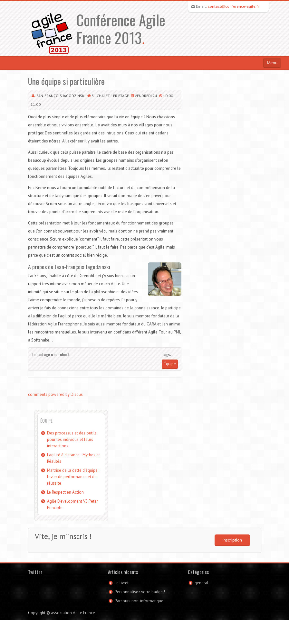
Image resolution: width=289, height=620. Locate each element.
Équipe (170, 364)
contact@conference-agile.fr (233, 6)
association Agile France (73, 612)
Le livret (122, 583)
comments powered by (55, 394)
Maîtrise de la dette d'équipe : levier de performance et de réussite (73, 477)
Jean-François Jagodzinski (60, 95)
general (201, 583)
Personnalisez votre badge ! (140, 592)
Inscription (232, 540)
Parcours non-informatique (139, 601)
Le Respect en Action (65, 492)
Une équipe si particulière (66, 81)
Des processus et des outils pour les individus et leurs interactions (72, 439)
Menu (272, 62)
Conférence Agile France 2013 (120, 28)
